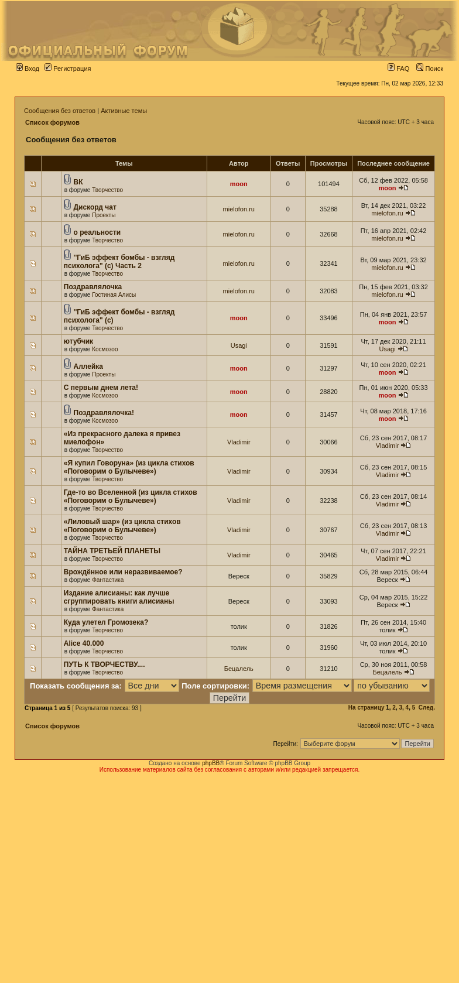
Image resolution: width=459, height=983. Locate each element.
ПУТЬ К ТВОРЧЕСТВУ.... (104, 664)
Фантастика (108, 580)
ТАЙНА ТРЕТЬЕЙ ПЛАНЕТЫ (112, 551)
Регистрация (67, 68)
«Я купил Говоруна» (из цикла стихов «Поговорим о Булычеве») (129, 467)
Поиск (429, 68)
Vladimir (239, 442)
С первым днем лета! (101, 387)
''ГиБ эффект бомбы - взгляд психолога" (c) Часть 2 (119, 262)
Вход (27, 68)
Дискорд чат (95, 207)
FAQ (398, 68)
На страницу (366, 707)
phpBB (211, 763)
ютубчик (78, 341)
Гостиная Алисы (114, 295)
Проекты (103, 215)
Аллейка (88, 366)
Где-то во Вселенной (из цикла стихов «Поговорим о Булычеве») (130, 496)
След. (427, 707)
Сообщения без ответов (59, 110)
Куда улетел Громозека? (106, 622)
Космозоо (105, 349)
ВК (78, 182)
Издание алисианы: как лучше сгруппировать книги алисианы (119, 597)
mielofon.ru (239, 209)
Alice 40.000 (84, 643)
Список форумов (52, 122)
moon (239, 183)
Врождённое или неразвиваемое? (123, 572)
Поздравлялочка (93, 287)
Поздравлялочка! (104, 413)
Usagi (239, 345)
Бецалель (239, 668)
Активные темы (124, 110)
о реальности (97, 232)
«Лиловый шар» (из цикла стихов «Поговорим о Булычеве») (122, 526)
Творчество (107, 190)
